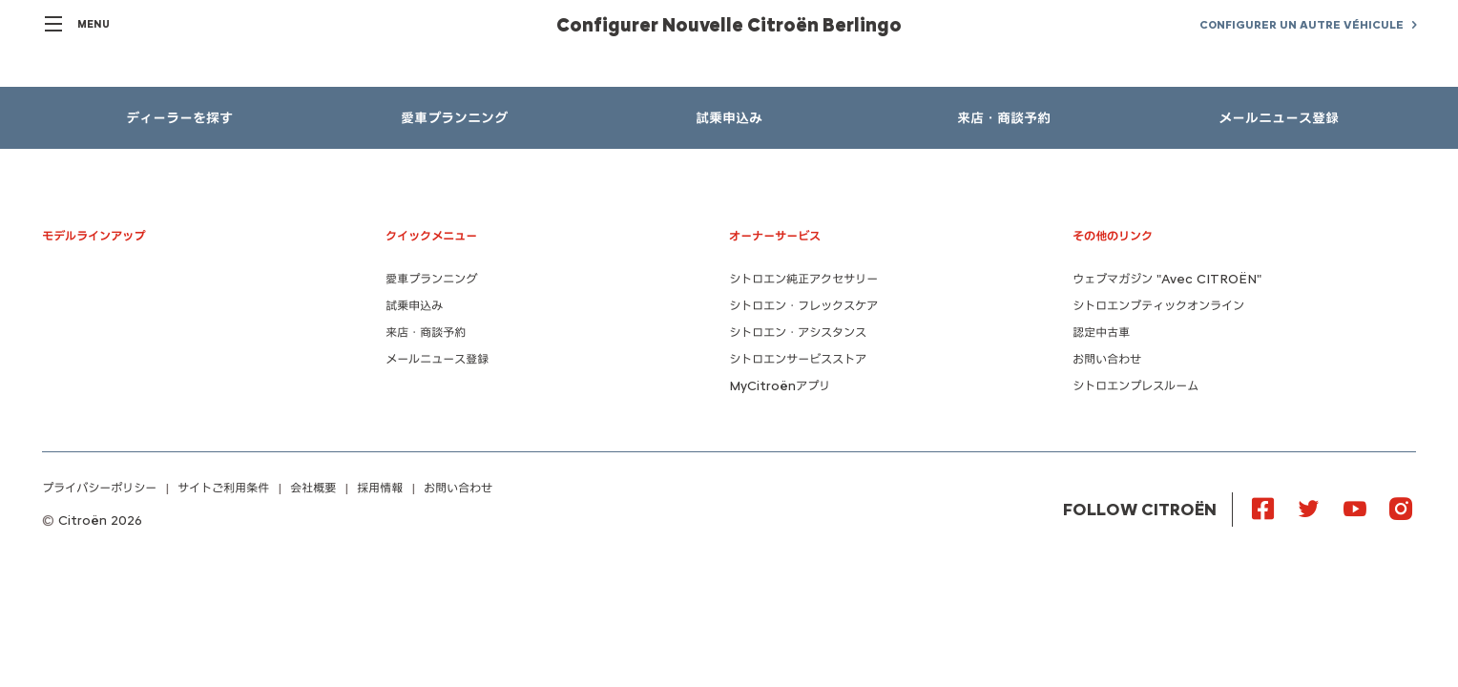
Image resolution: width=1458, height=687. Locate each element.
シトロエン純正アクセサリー (803, 279)
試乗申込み (414, 306)
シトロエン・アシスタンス (797, 332)
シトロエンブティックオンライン (1158, 306)
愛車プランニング (431, 279)
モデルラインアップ (93, 236)
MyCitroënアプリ (779, 386)
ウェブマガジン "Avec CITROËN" (1167, 279)
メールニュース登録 (437, 359)
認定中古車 (1101, 332)
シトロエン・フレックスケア (803, 306)
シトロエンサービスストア (797, 359)
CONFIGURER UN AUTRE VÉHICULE (1301, 24)
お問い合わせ (1107, 359)
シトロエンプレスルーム (1135, 386)
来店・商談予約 (425, 332)
